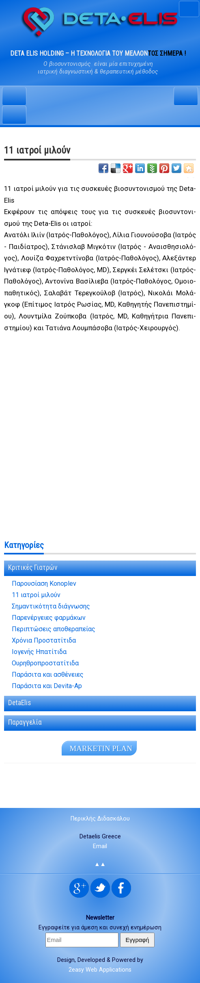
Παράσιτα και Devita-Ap (47, 686)
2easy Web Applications (100, 969)
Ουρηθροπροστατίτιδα (45, 663)
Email (100, 846)
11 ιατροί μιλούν (36, 595)
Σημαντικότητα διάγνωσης (51, 606)
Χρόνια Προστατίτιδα (44, 640)
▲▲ (100, 864)
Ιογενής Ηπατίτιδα (39, 652)
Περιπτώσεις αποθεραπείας (53, 629)
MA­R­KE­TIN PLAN (100, 748)
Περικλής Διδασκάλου (100, 818)
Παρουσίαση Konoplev (44, 583)
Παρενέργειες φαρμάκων (49, 617)
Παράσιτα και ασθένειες (48, 674)
